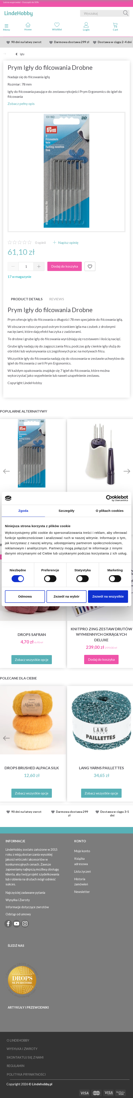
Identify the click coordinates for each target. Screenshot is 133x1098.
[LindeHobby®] (18, 12)
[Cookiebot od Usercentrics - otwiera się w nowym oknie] (109, 498)
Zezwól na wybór (66, 596)
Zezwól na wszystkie (108, 596)
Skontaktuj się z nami (25, 1057)
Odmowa (25, 596)
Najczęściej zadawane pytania (25, 892)
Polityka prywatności (26, 1074)
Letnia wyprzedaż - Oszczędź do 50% (21, 2)
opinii (40, 242)
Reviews (56, 299)
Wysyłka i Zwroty (18, 900)
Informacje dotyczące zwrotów (27, 907)
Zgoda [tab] (23, 510)
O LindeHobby (18, 1040)
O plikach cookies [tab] (110, 510)
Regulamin (15, 1066)
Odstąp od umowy (18, 914)
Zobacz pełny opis (21, 103)
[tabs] (116, 27)
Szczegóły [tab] (66, 510)
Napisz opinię (67, 242)
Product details (27, 299)
